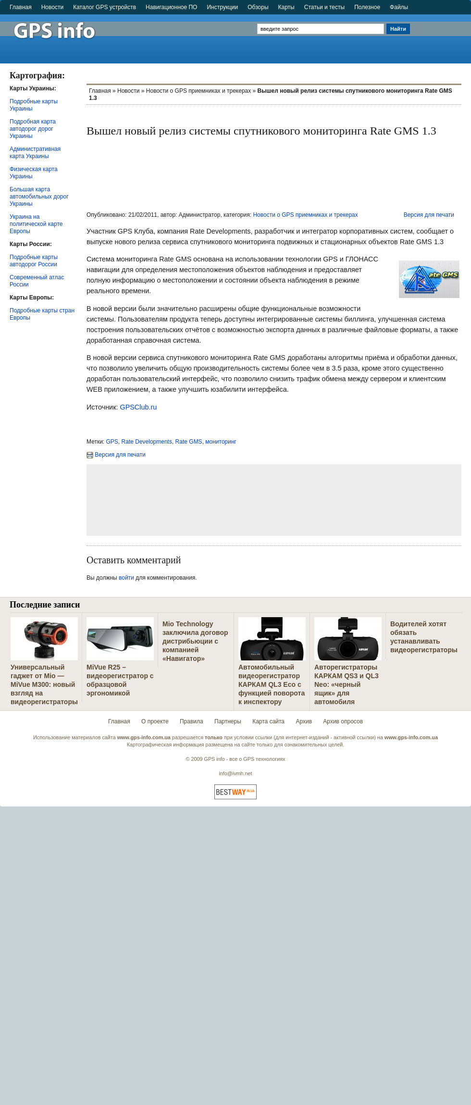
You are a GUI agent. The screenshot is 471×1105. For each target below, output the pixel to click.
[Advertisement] (441, 34)
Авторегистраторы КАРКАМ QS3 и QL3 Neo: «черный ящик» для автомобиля (346, 684)
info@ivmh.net (235, 773)
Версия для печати (429, 214)
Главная (21, 7)
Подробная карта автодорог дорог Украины (33, 128)
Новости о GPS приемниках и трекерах (198, 90)
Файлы (399, 7)
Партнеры (227, 721)
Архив (304, 721)
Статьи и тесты (324, 7)
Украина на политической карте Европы (36, 224)
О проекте (155, 721)
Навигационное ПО (171, 7)
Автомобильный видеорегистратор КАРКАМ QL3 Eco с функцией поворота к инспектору (271, 684)
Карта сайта (268, 721)
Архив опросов (343, 721)
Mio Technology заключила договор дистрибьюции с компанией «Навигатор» (195, 641)
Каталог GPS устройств (104, 7)
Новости (52, 7)
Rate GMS (188, 441)
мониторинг (220, 441)
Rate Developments (147, 441)
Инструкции (222, 7)
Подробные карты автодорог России (34, 261)
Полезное (367, 7)
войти (126, 577)
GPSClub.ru (138, 407)
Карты (286, 7)
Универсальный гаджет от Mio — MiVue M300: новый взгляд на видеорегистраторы (44, 684)
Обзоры (258, 7)
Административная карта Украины (35, 153)
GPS (112, 441)
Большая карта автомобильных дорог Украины (39, 196)
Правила (191, 721)
